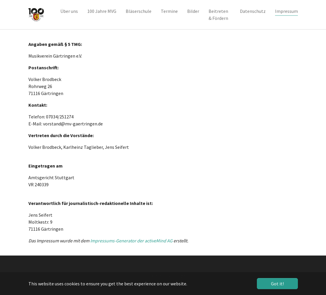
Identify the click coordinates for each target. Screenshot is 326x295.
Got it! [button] (277, 284)
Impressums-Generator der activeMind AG (131, 241)
